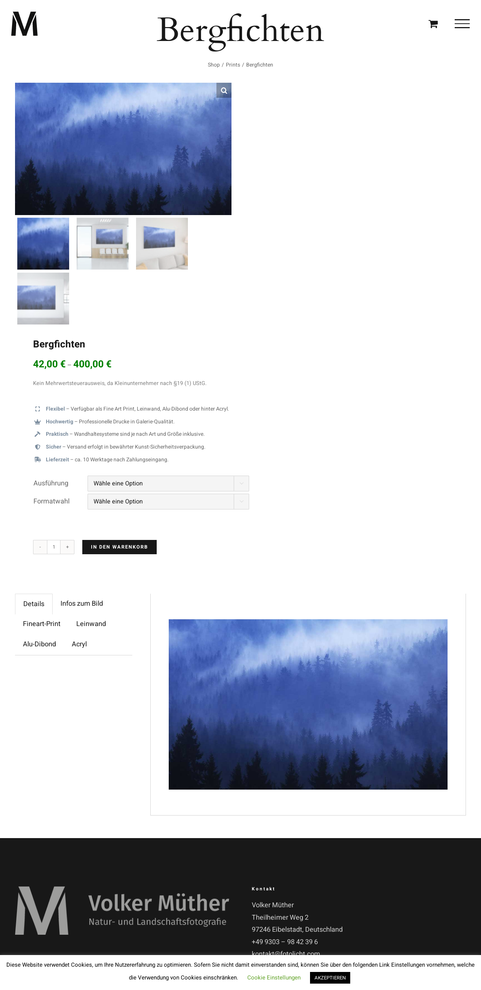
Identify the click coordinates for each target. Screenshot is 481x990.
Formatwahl (51, 501)
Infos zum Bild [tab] (82, 604)
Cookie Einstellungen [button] (274, 977)
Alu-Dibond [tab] (39, 644)
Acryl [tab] (79, 644)
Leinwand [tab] (91, 624)
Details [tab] (33, 604)
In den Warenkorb (119, 546)
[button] (223, 90)
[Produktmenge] (54, 547)
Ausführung (50, 483)
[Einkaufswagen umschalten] (433, 23)
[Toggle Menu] (462, 23)
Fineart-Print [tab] (42, 624)
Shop (214, 65)
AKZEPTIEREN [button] (330, 977)
